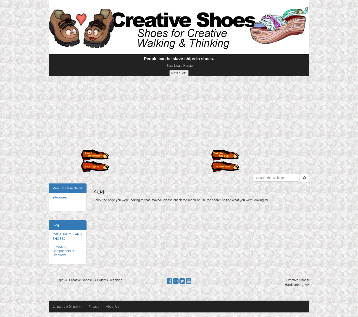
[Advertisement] (179, 113)
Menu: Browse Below (68, 188)
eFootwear (60, 197)
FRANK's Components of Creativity (63, 251)
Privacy (94, 306)
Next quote (179, 73)
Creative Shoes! (67, 306)
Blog (56, 225)
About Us (112, 306)
